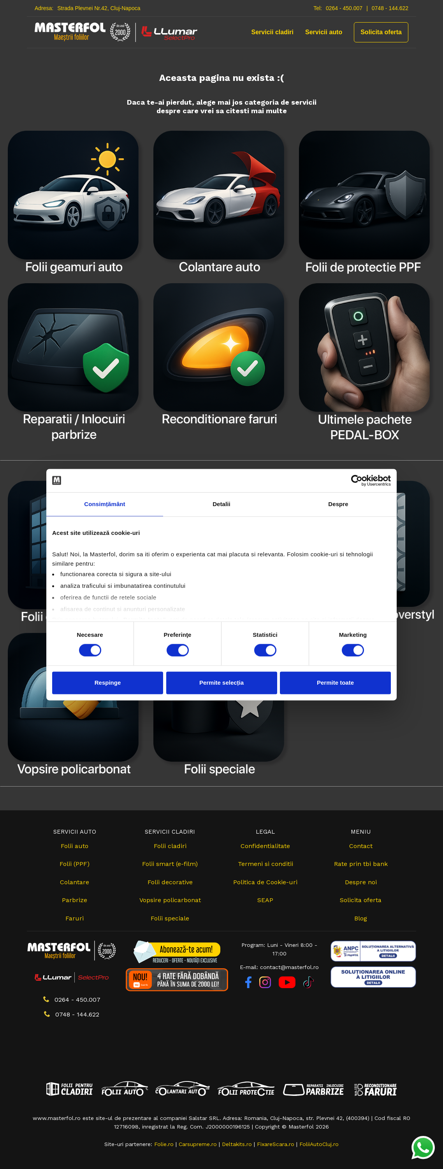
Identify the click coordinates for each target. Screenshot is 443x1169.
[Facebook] (249, 986)
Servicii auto (323, 32)
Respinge (108, 682)
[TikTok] (308, 986)
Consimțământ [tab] (104, 504)
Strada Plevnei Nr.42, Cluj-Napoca (98, 8)
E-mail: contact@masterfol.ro (279, 967)
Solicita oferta (381, 32)
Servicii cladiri (272, 32)
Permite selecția (221, 682)
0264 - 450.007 (344, 8)
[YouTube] (288, 986)
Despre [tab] (338, 504)
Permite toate (335, 682)
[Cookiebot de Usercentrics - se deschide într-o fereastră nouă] (357, 480)
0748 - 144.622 (390, 8)
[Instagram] (266, 986)
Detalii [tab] (221, 504)
